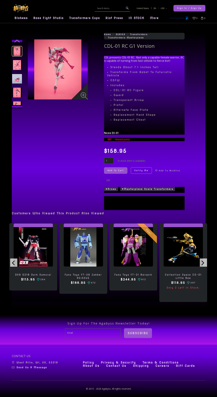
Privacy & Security (118, 362)
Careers (162, 365)
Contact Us (116, 365)
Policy (88, 362)
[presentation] (13, 262)
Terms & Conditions (160, 362)
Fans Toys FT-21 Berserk (133, 274)
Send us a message (32, 367)
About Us (91, 365)
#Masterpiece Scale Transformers (148, 189)
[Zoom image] (84, 95)
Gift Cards (185, 365)
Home (107, 34)
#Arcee (111, 189)
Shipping (141, 365)
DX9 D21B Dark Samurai (33, 274)
